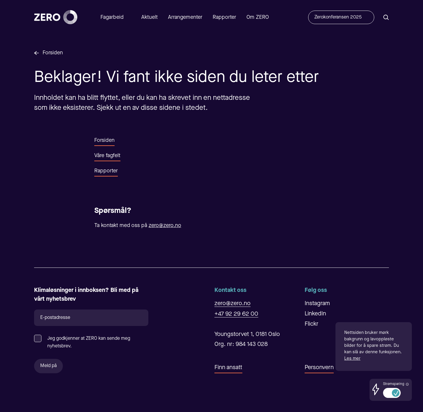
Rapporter (224, 17)
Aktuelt (149, 17)
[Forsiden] (56, 17)
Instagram (317, 304)
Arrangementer (185, 17)
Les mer (352, 358)
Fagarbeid (112, 17)
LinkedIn (315, 314)
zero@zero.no (165, 225)
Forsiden (53, 53)
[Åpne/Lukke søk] (386, 17)
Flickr (311, 324)
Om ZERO (257, 17)
